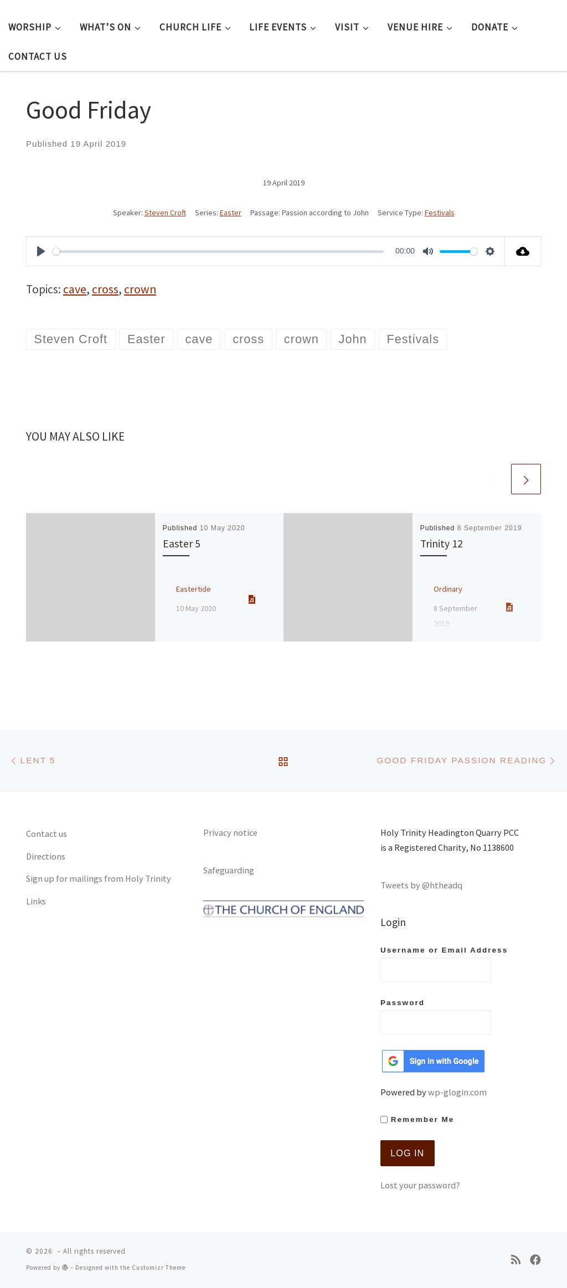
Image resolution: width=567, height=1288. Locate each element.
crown (140, 289)
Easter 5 (181, 543)
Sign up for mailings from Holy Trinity (98, 878)
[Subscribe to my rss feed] (515, 1260)
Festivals (440, 213)
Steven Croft (165, 213)
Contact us (46, 833)
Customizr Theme (158, 1267)
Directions (45, 856)
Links (36, 901)
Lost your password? (420, 1185)
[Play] (41, 251)
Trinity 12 (441, 543)
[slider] (218, 251)
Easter (230, 213)
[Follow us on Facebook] (535, 1260)
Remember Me (417, 1119)
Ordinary (448, 589)
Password (436, 1016)
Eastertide (193, 589)
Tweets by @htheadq (421, 885)
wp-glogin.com (457, 1092)
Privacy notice (230, 832)
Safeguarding (228, 870)
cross (105, 289)
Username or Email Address (444, 964)
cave (74, 289)
